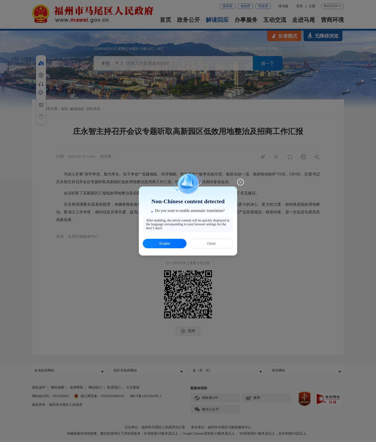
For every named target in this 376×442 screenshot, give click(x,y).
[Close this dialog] (240, 182)
